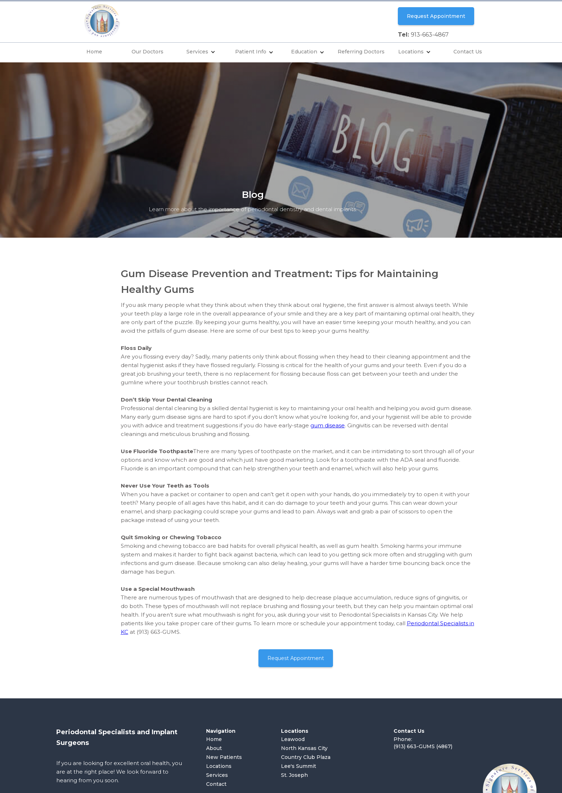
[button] (201, 52)
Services (197, 51)
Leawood (293, 739)
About (214, 748)
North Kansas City (304, 748)
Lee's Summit (298, 766)
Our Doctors (147, 51)
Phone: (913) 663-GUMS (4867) (423, 743)
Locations (411, 51)
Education (304, 51)
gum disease (327, 425)
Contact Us (467, 51)
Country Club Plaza (305, 757)
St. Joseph (294, 775)
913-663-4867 (430, 34)
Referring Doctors (361, 51)
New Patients (224, 757)
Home (94, 51)
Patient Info (250, 51)
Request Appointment (436, 16)
